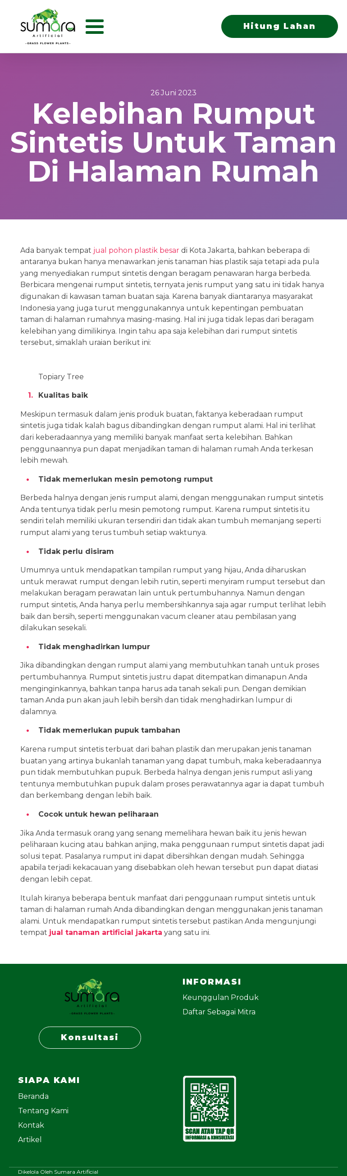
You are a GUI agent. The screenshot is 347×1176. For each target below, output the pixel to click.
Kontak (31, 1125)
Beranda (33, 1096)
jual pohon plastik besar (136, 250)
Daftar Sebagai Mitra (219, 1012)
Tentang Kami (43, 1110)
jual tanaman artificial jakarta (105, 932)
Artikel (30, 1139)
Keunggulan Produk (221, 997)
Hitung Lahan (279, 26)
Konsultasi (90, 1037)
